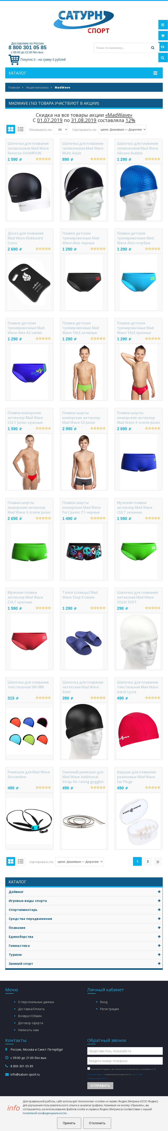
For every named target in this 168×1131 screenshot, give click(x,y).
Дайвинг (86, 891)
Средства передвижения (86, 918)
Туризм (86, 954)
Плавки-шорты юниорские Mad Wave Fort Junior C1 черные (81, 507)
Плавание (86, 927)
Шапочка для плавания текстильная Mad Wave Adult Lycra (137, 687)
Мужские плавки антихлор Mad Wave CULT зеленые (134, 507)
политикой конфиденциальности (44, 1113)
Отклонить (97, 1123)
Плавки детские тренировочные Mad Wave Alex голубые (135, 238)
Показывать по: (40, 130)
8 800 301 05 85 (28, 47)
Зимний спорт (86, 963)
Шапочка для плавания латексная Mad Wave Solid (82, 687)
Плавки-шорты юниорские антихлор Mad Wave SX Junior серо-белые (81, 418)
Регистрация (109, 1009)
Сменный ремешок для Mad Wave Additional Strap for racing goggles (83, 777)
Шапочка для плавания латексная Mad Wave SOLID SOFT (137, 597)
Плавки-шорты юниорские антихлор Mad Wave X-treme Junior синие (138, 418)
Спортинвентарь (86, 909)
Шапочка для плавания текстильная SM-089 (28, 684)
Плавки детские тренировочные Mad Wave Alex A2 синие (26, 328)
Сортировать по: (84, 130)
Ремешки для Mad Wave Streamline (29, 774)
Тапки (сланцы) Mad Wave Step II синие (80, 595)
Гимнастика (86, 945)
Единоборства (86, 936)
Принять (69, 1123)
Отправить (100, 1085)
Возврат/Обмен (30, 1016)
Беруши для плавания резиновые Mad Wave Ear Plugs (136, 777)
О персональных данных (36, 1002)
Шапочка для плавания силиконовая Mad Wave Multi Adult (82, 148)
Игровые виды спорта (86, 900)
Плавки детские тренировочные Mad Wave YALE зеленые (80, 328)
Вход (103, 1002)
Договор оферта (30, 1023)
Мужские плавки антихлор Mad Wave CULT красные (25, 597)
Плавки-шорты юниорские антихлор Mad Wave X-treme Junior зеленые (29, 508)
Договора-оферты (95, 1074)
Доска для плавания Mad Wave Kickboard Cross (25, 238)
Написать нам (28, 1030)
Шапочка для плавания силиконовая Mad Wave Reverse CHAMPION (28, 148)
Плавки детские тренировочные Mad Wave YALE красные (135, 328)
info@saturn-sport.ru (25, 1074)
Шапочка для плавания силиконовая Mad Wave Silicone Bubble (137, 148)
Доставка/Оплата (31, 1009)
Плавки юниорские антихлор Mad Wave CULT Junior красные (25, 417)
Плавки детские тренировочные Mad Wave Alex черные (80, 238)
